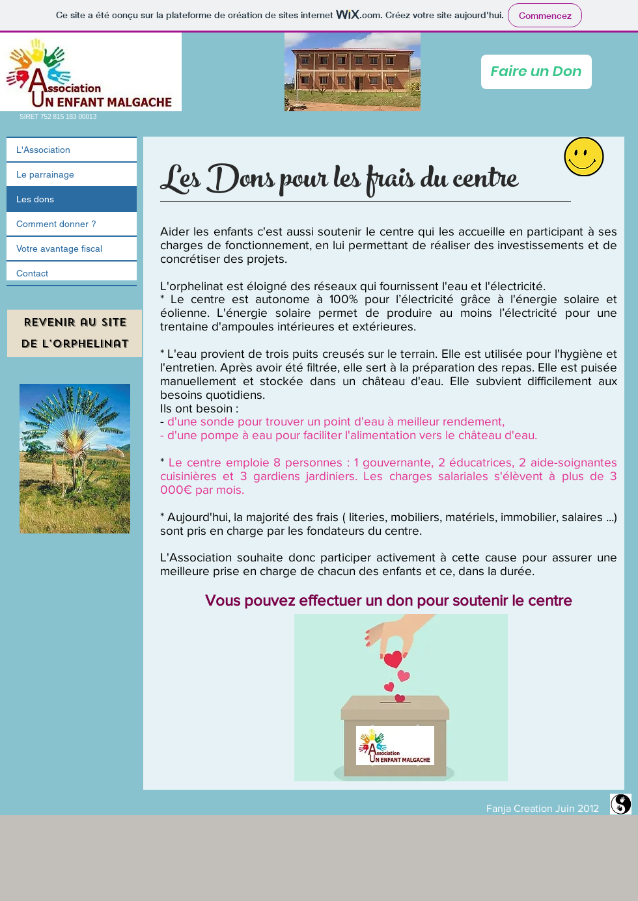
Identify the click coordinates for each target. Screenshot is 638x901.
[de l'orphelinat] (74, 344)
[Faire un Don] (536, 72)
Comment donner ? (56, 224)
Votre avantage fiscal (59, 248)
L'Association (43, 149)
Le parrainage (45, 174)
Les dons (35, 199)
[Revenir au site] (74, 323)
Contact (32, 273)
